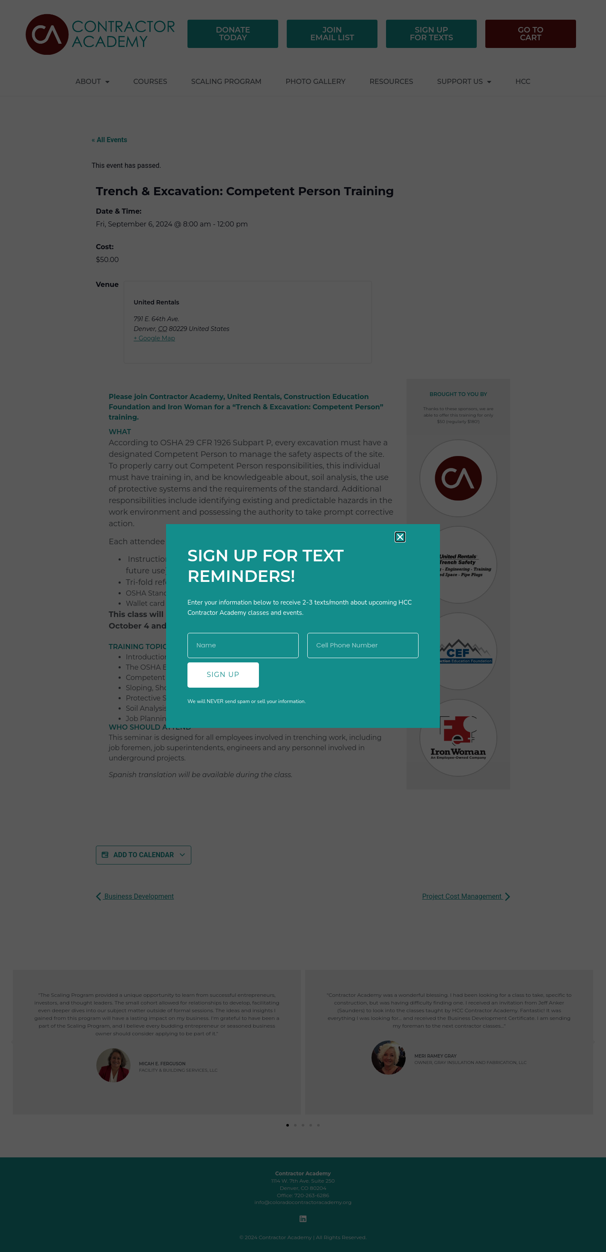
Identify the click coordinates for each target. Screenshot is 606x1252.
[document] (303, 626)
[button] (400, 537)
